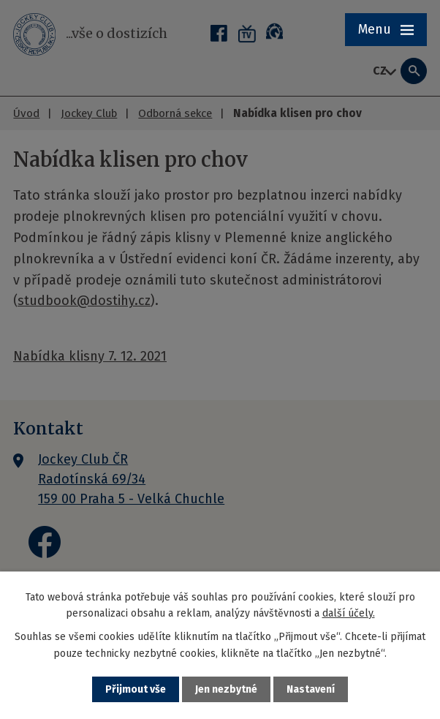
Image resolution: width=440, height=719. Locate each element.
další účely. (348, 613)
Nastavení (311, 689)
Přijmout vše (135, 689)
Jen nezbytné (226, 689)
